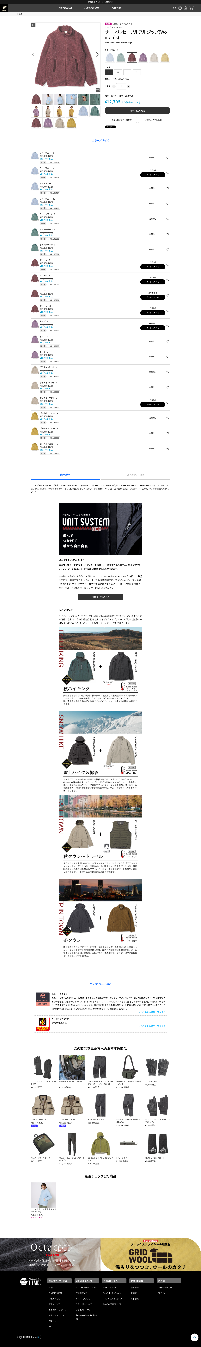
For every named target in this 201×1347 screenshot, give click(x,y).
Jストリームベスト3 (67, 1119)
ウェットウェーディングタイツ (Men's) (72, 1159)
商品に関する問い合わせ (122, 119)
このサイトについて (84, 1304)
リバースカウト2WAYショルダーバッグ (129, 1082)
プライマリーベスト (38, 1119)
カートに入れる (137, 110)
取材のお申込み (165, 1287)
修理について (54, 1304)
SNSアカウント (109, 1287)
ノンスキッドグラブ (152, 1081)
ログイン (161, 1293)
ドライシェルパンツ (96, 1119)
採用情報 (135, 1298)
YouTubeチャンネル (112, 1293)
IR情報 (134, 1293)
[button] (34, 54)
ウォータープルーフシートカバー (72, 1082)
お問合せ (52, 1320)
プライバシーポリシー (85, 1309)
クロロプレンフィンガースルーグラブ (43, 1082)
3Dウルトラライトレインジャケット (100, 1159)
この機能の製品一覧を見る (153, 1012)
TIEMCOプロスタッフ (112, 1298)
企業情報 (135, 1287)
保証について (54, 1287)
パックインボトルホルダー (41, 1157)
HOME (19, 14)
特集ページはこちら (100, 597)
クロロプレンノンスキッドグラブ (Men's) (157, 1120)
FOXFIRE (116, 8)
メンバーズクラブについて (87, 1287)
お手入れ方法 (55, 1298)
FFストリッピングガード (154, 1157)
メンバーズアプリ (83, 1298)
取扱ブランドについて (58, 1315)
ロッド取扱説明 (55, 1293)
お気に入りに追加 (153, 119)
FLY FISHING (65, 8)
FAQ (50, 1326)
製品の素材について (57, 1309)
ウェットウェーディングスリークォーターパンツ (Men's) (100, 1082)
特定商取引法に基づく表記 (86, 1317)
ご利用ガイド (81, 1293)
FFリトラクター (122, 1157)
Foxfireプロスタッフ (112, 1304)
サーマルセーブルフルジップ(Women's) (43, 1210)
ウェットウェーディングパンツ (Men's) (129, 1120)
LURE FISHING (91, 8)
